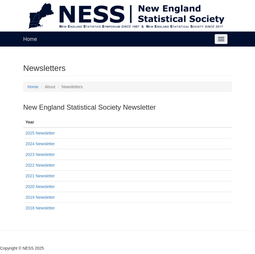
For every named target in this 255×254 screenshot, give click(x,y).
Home (30, 39)
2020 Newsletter (40, 186)
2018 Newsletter (40, 208)
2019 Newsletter (40, 197)
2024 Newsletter (40, 143)
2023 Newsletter (40, 154)
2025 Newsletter (40, 133)
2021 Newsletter (40, 176)
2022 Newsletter (40, 165)
